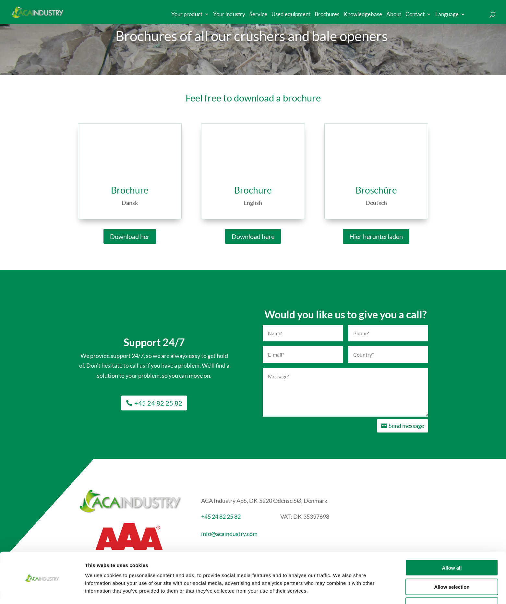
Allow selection (451, 566)
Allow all (452, 547)
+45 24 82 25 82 (158, 403)
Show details (340, 591)
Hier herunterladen (376, 236)
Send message (406, 425)
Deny (452, 585)
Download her (130, 236)
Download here (253, 236)
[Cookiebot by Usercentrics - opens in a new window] (42, 591)
